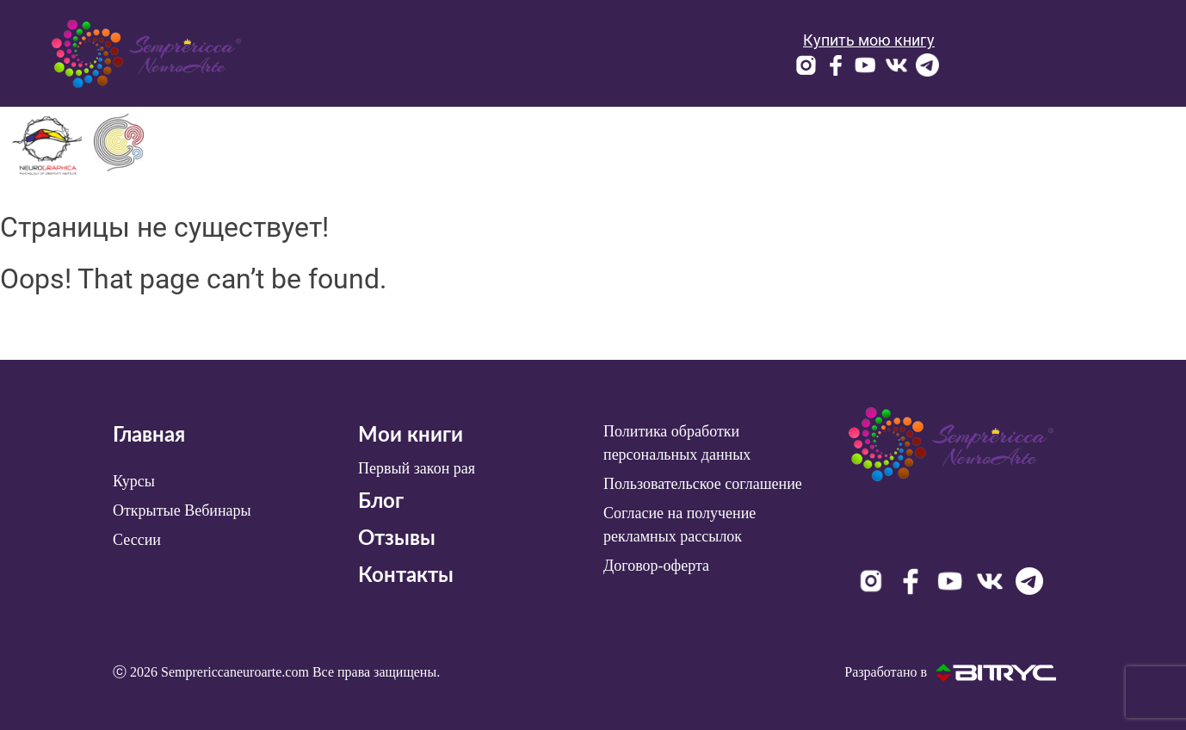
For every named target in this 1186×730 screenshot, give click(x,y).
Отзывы (396, 539)
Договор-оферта (656, 565)
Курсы (134, 481)
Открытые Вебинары (182, 510)
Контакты (406, 576)
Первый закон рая (416, 468)
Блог (381, 502)
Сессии (137, 539)
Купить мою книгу (869, 40)
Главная (149, 435)
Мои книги (410, 435)
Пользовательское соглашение (702, 483)
